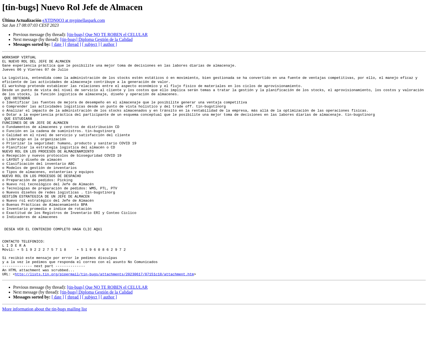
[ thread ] (73, 44)
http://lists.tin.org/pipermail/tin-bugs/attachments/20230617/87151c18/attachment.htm (104, 318)
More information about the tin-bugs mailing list (44, 353)
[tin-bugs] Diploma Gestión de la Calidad (96, 39)
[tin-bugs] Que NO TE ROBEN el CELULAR (107, 34)
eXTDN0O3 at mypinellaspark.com (74, 20)
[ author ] (109, 44)
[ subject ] (91, 44)
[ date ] (58, 44)
